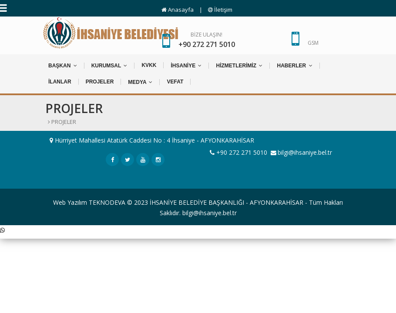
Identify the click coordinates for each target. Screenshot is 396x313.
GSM (313, 43)
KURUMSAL (109, 65)
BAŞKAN (62, 65)
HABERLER (294, 65)
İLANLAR (59, 82)
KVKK (148, 65)
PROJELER (100, 82)
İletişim (220, 9)
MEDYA (140, 82)
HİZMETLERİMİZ (239, 65)
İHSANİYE (186, 65)
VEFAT (175, 82)
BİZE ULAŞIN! (206, 40)
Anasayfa (177, 9)
